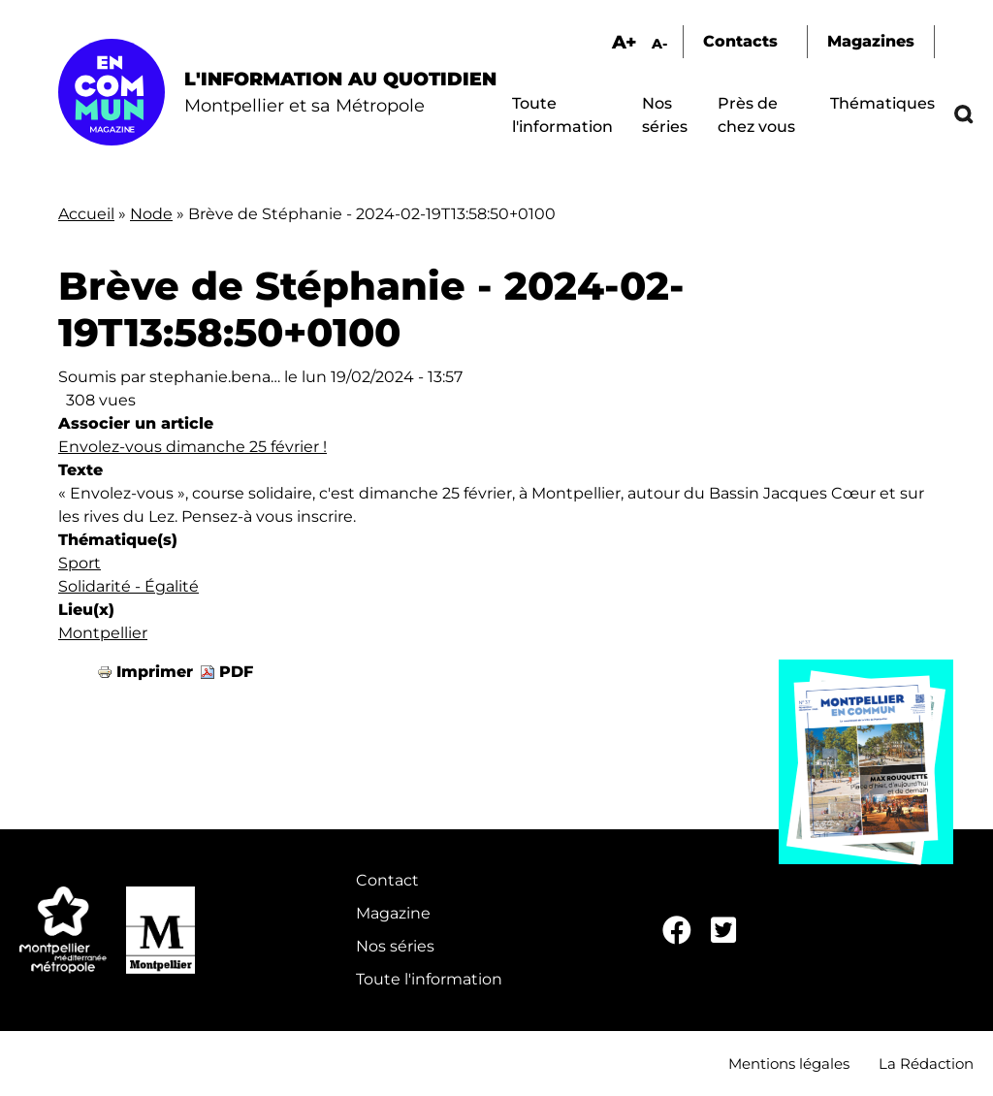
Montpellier (102, 633)
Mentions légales (788, 1063)
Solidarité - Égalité (128, 586)
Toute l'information (429, 979)
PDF (236, 671)
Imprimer (154, 671)
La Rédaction (926, 1063)
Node (151, 214)
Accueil (86, 214)
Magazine (393, 913)
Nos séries (395, 946)
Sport (79, 563)
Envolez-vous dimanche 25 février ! (192, 446)
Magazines (870, 41)
